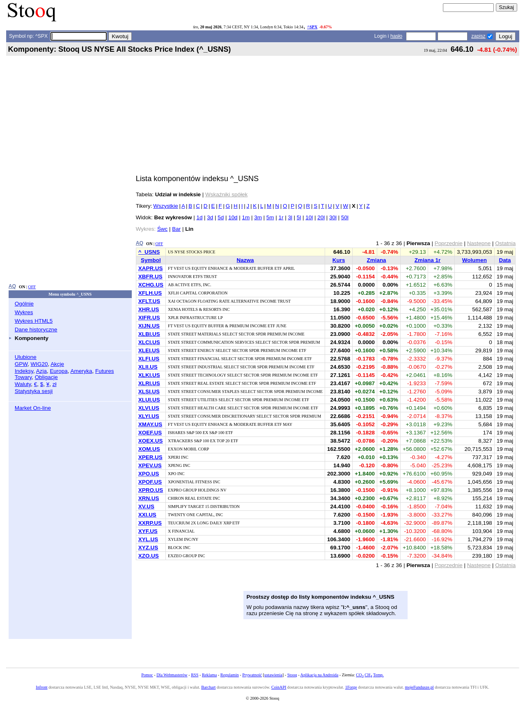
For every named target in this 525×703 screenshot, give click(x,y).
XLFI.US (149, 359)
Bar (176, 229)
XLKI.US (149, 375)
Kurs (338, 260)
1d (199, 217)
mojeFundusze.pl (419, 687)
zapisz (478, 36)
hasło (396, 36)
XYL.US (148, 539)
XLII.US (148, 367)
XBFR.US (150, 276)
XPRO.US (150, 490)
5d (221, 217)
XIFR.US (149, 318)
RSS (194, 675)
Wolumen (474, 260)
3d (210, 217)
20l (321, 217)
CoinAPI (278, 687)
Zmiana (376, 260)
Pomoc (147, 675)
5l (299, 217)
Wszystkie (165, 206)
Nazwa (245, 260)
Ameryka (81, 371)
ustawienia (273, 675)
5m (270, 217)
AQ (12, 286)
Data (505, 260)
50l (344, 217)
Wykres (24, 312)
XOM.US (149, 449)
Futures (104, 371)
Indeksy (24, 371)
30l (333, 217)
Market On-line (33, 408)
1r (280, 217)
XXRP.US (150, 523)
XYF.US (148, 531)
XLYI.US (148, 416)
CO (359, 675)
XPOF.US (150, 482)
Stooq (292, 675)
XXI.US (147, 515)
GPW (21, 364)
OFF (32, 287)
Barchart (208, 687)
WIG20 (39, 364)
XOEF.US (150, 433)
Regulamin (229, 675)
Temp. (378, 675)
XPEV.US (150, 465)
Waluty (23, 384)
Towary (23, 377)
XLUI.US (149, 400)
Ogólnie (24, 304)
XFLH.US (150, 293)
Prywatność (252, 675)
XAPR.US (150, 268)
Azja (41, 371)
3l (290, 217)
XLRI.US (149, 383)
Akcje (57, 364)
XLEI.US (149, 350)
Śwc (162, 229)
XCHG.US (150, 285)
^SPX (312, 27)
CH (368, 675)
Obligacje (46, 377)
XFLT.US (149, 301)
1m (246, 217)
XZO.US (148, 556)
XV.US (146, 506)
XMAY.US (150, 424)
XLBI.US (149, 334)
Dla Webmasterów (171, 675)
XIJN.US (149, 326)
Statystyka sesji (34, 391)
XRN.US (148, 498)
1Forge (351, 687)
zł (55, 384)
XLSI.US (149, 391)
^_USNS (149, 252)
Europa (58, 371)
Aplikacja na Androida (319, 675)
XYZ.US (148, 547)
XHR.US (148, 309)
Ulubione (26, 357)
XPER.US (150, 457)
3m (258, 217)
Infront (41, 687)
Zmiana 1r (427, 260)
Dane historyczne (36, 329)
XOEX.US (150, 441)
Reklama (209, 675)
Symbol (151, 260)
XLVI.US (148, 408)
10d (232, 217)
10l (309, 217)
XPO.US (148, 474)
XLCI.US (149, 342)
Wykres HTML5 (34, 321)
